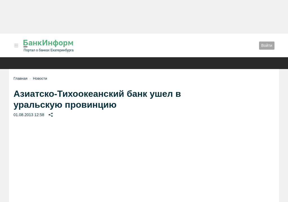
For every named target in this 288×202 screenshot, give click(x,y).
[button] (16, 46)
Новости (40, 78)
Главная (20, 78)
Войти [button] (266, 45)
